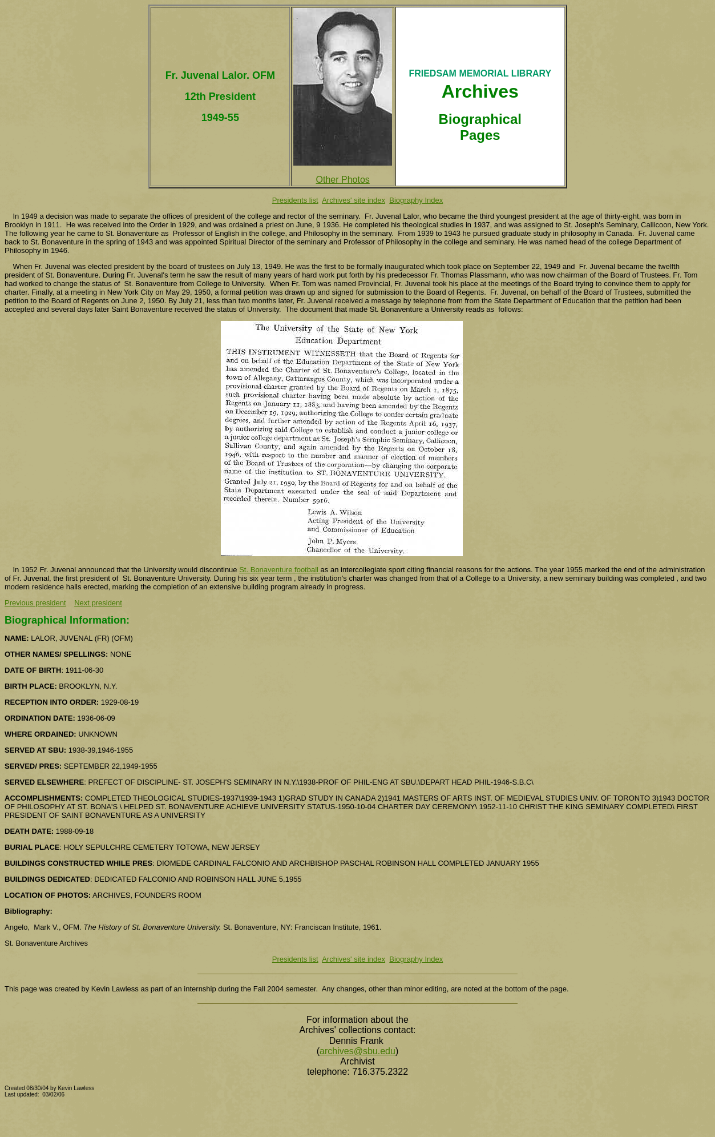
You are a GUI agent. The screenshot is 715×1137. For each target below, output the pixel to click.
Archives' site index (353, 200)
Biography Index (416, 200)
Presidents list (295, 200)
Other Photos (343, 179)
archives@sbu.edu (357, 1051)
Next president (98, 602)
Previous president (35, 602)
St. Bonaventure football (279, 569)
